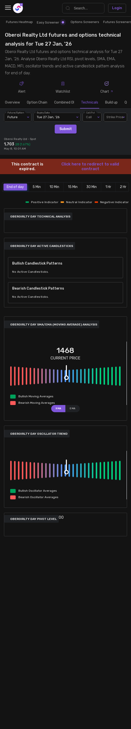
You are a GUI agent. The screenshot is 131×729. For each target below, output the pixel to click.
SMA (58, 408)
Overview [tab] (12, 102)
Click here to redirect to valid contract (90, 166)
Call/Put (90, 112)
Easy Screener (50, 22)
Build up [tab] (111, 102)
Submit (66, 129)
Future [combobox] (12, 117)
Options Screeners (85, 22)
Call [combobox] (89, 117)
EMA (73, 408)
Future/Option (15, 112)
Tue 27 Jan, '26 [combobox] (48, 117)
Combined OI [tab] (64, 102)
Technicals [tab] (89, 102)
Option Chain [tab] (37, 102)
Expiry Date (43, 112)
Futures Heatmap (19, 22)
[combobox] (115, 117)
